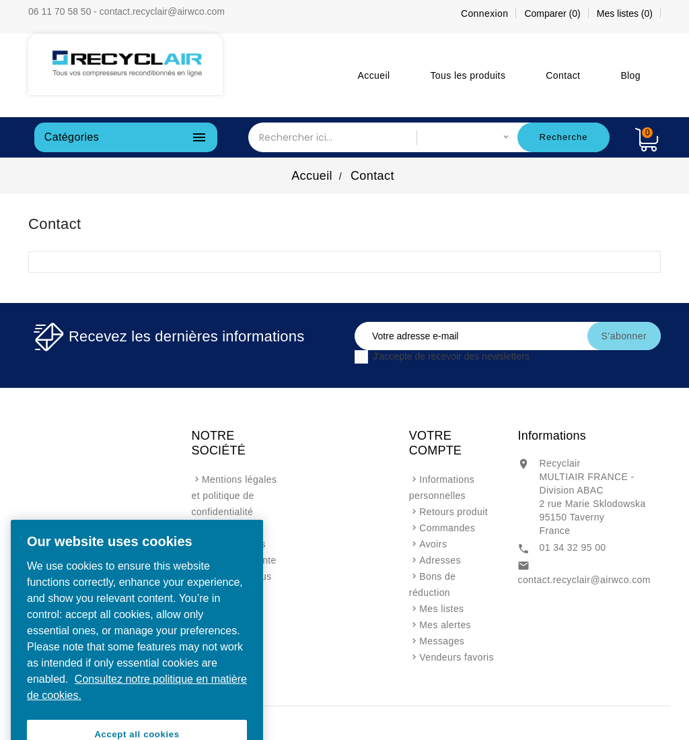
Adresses (440, 560)
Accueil (374, 75)
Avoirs (433, 544)
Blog (630, 75)
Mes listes (441, 608)
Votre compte (435, 443)
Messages (441, 641)
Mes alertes (445, 624)
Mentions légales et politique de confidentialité (234, 495)
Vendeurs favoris (456, 657)
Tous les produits (467, 75)
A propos (221, 528)
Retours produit (453, 511)
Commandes (447, 528)
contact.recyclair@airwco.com (583, 579)
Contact (563, 75)
